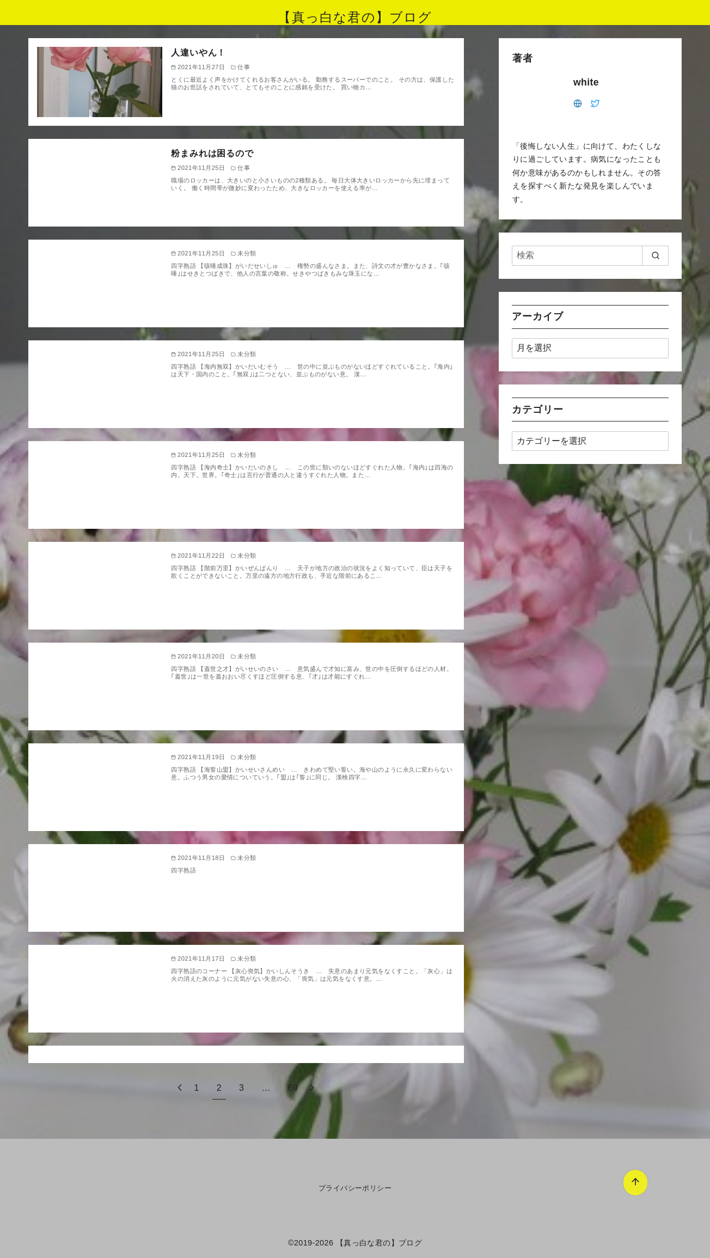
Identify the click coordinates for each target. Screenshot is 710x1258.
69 (293, 1087)
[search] (655, 255)
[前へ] (179, 1087)
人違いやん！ (198, 52)
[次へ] (312, 1087)
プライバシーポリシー (355, 1188)
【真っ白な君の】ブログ (355, 17)
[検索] (590, 255)
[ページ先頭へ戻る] (635, 1182)
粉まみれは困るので (212, 153)
